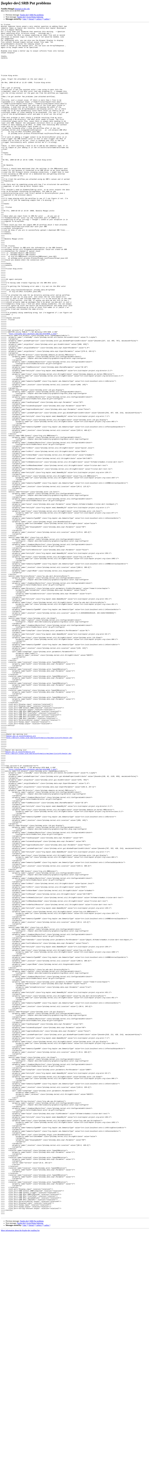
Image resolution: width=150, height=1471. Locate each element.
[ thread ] (31, 19)
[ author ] (46, 19)
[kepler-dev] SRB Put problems (32, 15)
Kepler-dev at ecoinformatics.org (21, 878)
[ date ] (24, 19)
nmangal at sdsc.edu (22, 9)
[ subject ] (39, 19)
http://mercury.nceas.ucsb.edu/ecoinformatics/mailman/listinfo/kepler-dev (39, 881)
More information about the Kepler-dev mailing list (20, 1469)
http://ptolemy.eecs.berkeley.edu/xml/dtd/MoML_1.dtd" (33, 396)
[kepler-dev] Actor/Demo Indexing (30, 17)
